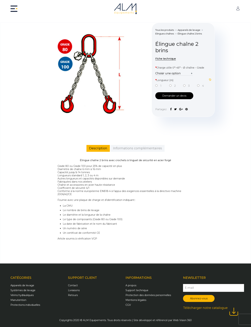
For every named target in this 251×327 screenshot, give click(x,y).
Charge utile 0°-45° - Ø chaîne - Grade (179, 67)
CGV (128, 304)
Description (98, 148)
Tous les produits (164, 30)
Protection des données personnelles (148, 295)
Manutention (18, 300)
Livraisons (74, 290)
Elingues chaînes (164, 33)
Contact (73, 285)
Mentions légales (136, 300)
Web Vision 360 (182, 320)
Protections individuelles (25, 304)
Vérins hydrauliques (22, 295)
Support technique (137, 290)
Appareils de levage (189, 30)
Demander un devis (174, 95)
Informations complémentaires (137, 148)
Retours (73, 295)
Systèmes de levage (22, 290)
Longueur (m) (183, 80)
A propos (131, 285)
